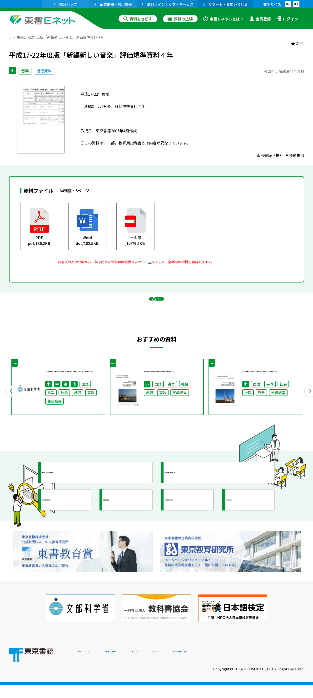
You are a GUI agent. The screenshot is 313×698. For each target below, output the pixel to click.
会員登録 (260, 19)
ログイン (287, 19)
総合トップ (65, 4)
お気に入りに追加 (283, 47)
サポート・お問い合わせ (225, 4)
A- (288, 4)
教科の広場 (180, 19)
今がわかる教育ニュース (196, 506)
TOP (12, 37)
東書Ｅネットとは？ (223, 19)
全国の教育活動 (188, 533)
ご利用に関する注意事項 (150, 665)
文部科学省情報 (66, 533)
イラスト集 (245, 533)
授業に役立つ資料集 (70, 506)
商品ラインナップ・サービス (168, 4)
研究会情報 (122, 533)
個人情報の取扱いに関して (281, 665)
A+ (296, 4)
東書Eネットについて (96, 665)
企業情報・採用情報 (113, 4)
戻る (157, 319)
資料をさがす (137, 19)
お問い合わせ (196, 665)
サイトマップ (233, 665)
